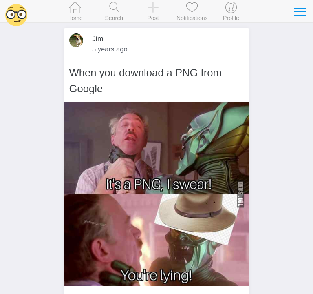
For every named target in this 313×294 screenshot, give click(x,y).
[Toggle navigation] (300, 11)
